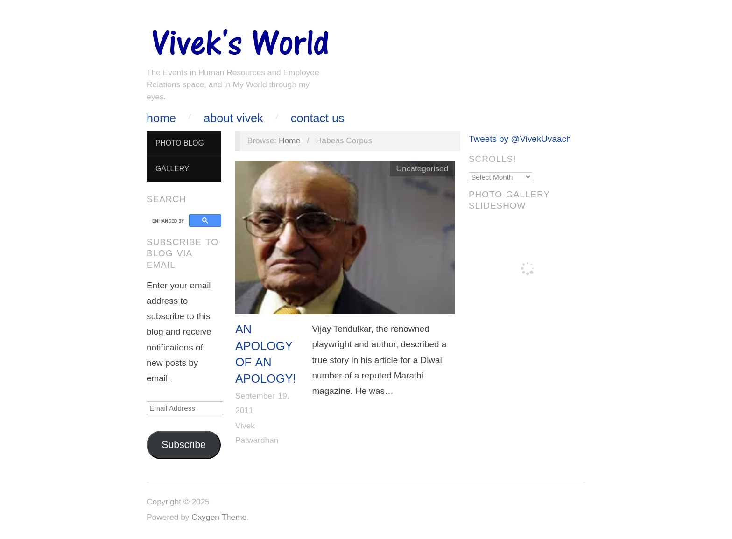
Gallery (172, 169)
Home (161, 118)
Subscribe (184, 444)
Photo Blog (179, 143)
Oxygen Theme (218, 517)
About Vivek (233, 118)
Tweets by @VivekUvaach (520, 139)
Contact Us (318, 118)
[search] (169, 220)
